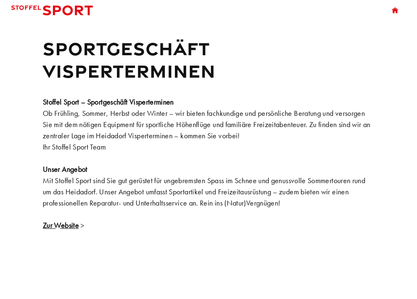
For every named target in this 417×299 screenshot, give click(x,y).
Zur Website (61, 225)
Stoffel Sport (54, 10)
